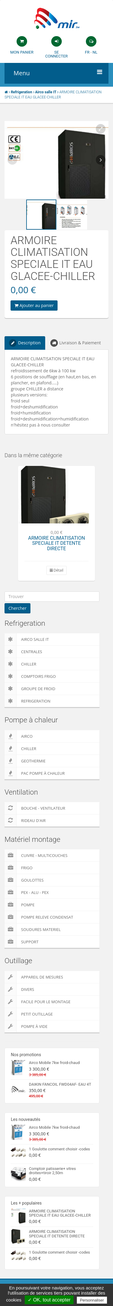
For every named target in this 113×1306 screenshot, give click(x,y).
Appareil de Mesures (34, 977)
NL (95, 52)
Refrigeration (27, 701)
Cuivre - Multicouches (36, 855)
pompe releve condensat (39, 917)
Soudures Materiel (33, 929)
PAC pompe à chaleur (35, 773)
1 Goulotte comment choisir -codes (59, 1149)
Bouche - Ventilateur (35, 808)
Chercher (17, 608)
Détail (57, 570)
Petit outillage (29, 1014)
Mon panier (21, 52)
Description (25, 343)
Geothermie (25, 761)
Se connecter (56, 54)
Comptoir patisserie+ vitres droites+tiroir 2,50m (52, 1170)
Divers (19, 989)
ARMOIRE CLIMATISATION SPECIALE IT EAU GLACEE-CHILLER (60, 1213)
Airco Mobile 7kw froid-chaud (54, 1062)
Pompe (20, 905)
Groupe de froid (30, 689)
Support (22, 942)
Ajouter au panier (34, 305)
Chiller (20, 664)
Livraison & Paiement (75, 343)
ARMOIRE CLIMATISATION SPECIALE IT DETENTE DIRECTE (56, 543)
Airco (19, 736)
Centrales (23, 652)
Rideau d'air (25, 820)
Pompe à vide (26, 1026)
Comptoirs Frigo (30, 676)
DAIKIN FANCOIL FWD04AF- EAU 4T (60, 1084)
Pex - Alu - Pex (27, 892)
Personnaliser (92, 1300)
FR (87, 52)
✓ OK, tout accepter (49, 1299)
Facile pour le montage (38, 1002)
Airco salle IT (27, 639)
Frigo (19, 868)
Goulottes (24, 880)
